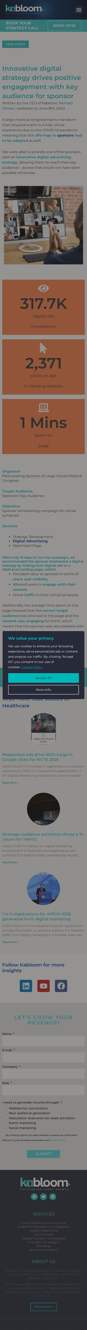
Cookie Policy (32, 667)
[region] (43, 665)
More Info (43, 690)
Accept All (43, 678)
